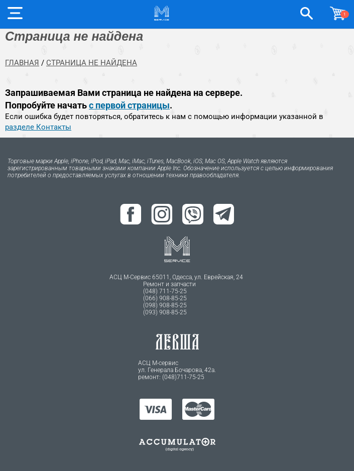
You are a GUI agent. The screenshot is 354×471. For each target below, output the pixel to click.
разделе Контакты (38, 127)
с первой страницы (129, 105)
